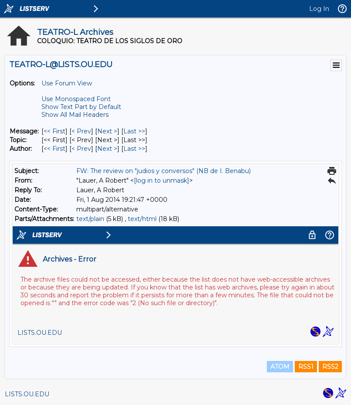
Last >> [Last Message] (134, 131)
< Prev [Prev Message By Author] (81, 149)
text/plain (90, 219)
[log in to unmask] (161, 180)
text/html (142, 219)
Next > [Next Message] (107, 131)
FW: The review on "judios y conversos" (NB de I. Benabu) (163, 171)
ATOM (280, 367)
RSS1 (306, 367)
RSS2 (330, 367)
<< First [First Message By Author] (54, 149)
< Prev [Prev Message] (81, 131)
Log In (319, 9)
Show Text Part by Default (81, 107)
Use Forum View (66, 83)
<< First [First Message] (54, 131)
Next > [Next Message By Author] (107, 149)
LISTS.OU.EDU (27, 394)
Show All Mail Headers (75, 115)
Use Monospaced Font (76, 99)
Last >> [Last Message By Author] (134, 149)
